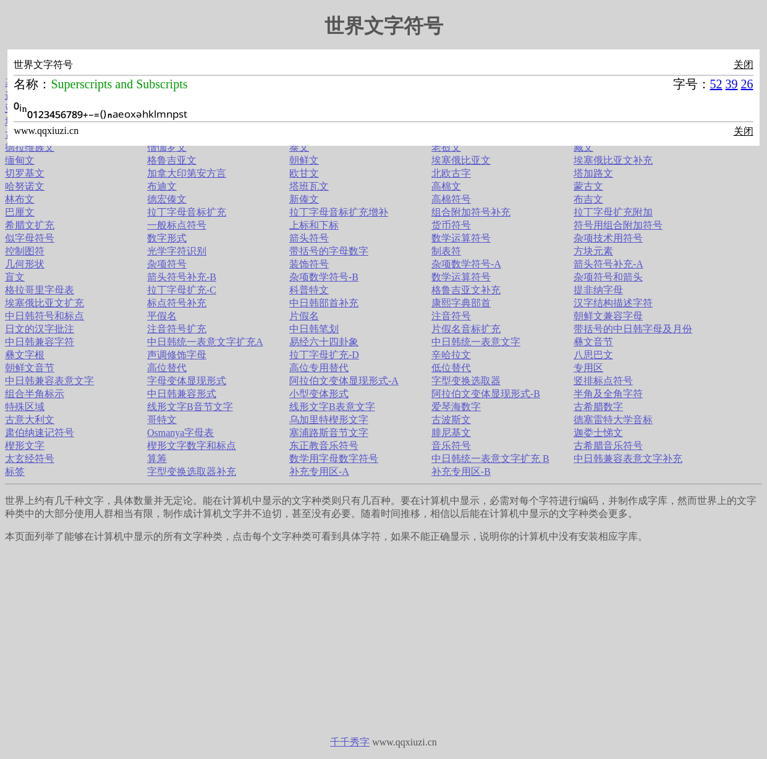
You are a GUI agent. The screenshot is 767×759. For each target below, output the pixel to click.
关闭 (743, 64)
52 (716, 84)
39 (732, 84)
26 (747, 84)
